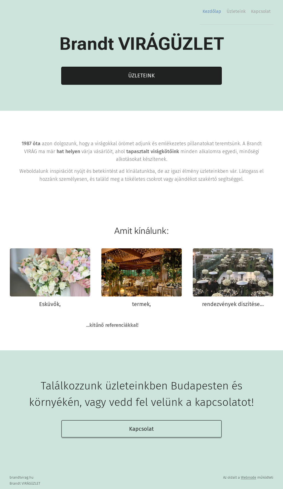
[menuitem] (249, 11)
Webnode (248, 477)
